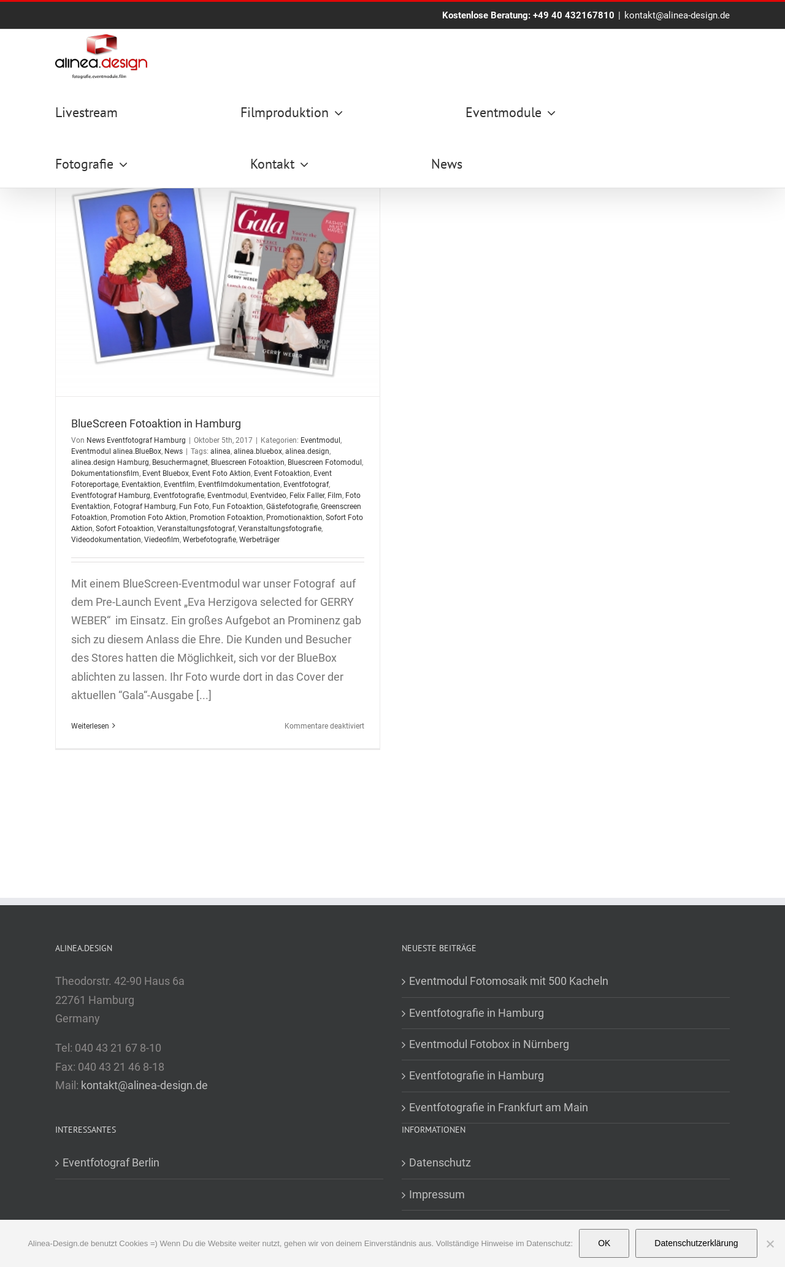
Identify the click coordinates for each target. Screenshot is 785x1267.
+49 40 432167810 (574, 15)
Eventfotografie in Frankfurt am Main (498, 1107)
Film (334, 495)
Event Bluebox (165, 473)
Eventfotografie (178, 495)
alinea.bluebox (258, 451)
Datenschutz (440, 1162)
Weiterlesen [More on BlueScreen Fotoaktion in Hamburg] (90, 726)
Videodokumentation (106, 539)
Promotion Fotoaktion (226, 517)
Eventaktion (141, 484)
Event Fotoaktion (282, 473)
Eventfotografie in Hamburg (476, 1012)
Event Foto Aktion (221, 473)
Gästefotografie (292, 506)
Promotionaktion (294, 517)
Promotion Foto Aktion (148, 517)
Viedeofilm (162, 539)
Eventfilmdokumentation (239, 484)
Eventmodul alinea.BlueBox (116, 451)
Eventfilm (179, 484)
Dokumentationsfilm (105, 473)
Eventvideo (268, 495)
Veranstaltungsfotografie (279, 528)
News (173, 451)
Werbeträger (259, 539)
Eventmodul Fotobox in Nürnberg (489, 1044)
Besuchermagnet (180, 462)
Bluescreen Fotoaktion (248, 462)
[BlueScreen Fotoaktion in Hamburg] (218, 281)
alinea (220, 451)
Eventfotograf (306, 484)
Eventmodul (320, 440)
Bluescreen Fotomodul (325, 462)
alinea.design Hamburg (110, 462)
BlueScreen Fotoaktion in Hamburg (156, 423)
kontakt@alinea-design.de (677, 15)
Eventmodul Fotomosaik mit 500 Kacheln (508, 980)
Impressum (437, 1194)
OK (604, 1243)
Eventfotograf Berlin (111, 1162)
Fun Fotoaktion (237, 506)
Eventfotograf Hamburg (110, 495)
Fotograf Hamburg (144, 506)
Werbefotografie (209, 539)
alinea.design (307, 451)
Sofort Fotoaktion (125, 528)
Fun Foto (194, 506)
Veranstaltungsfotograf (196, 528)
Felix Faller (306, 495)
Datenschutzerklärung (696, 1243)
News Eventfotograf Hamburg (136, 440)
